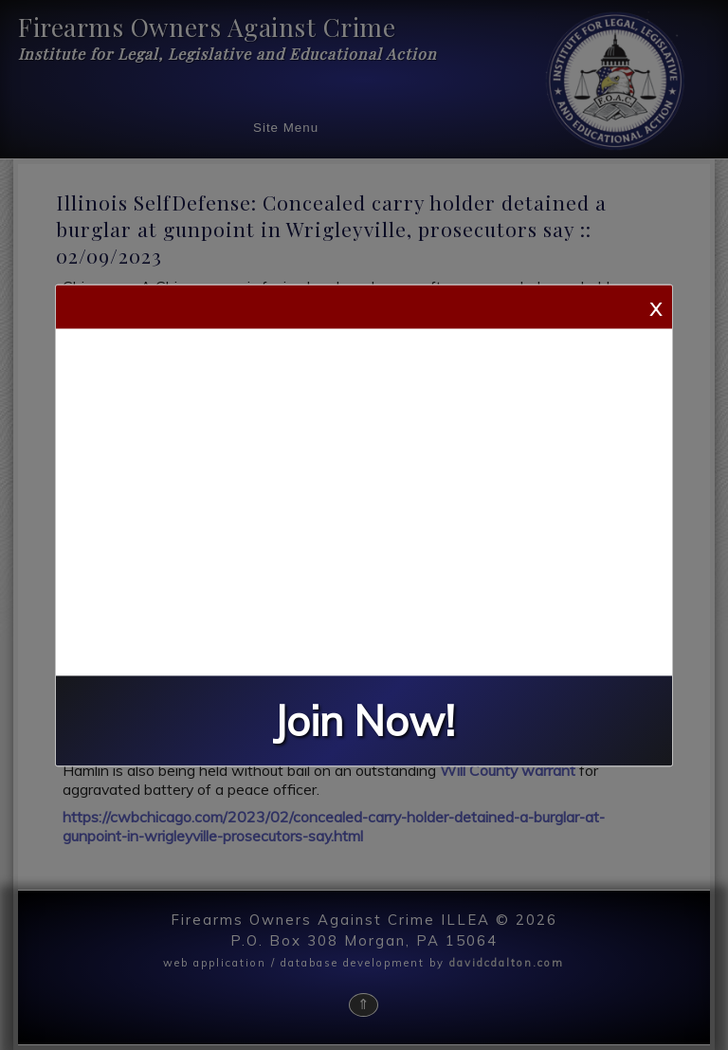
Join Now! (364, 720)
